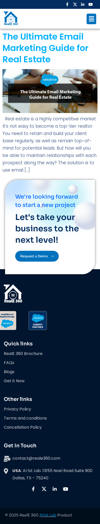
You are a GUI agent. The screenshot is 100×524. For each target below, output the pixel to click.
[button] (91, 19)
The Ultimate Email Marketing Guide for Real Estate (45, 48)
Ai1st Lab (47, 515)
